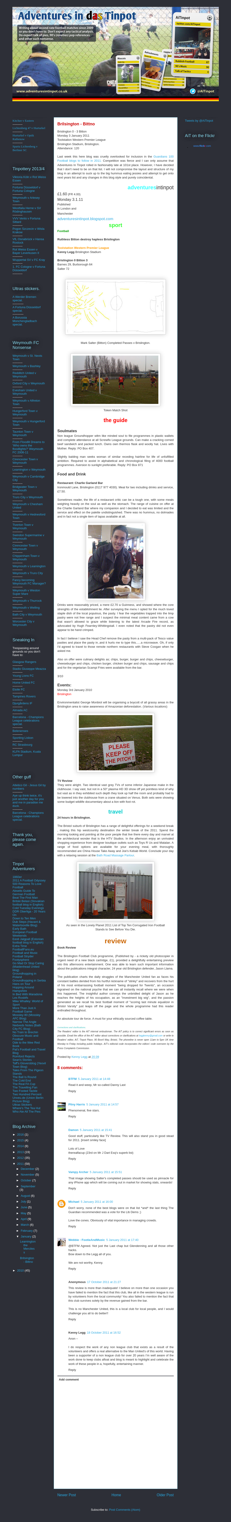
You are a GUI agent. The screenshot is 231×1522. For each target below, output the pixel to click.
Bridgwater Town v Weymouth (25, 488)
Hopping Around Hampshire (23, 989)
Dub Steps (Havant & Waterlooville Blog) (27, 923)
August (26, 1195)
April (24, 1219)
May (24, 1213)
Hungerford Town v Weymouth (25, 412)
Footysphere (21, 959)
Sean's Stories (22, 1060)
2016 (21, 1134)
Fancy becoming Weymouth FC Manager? (29, 581)
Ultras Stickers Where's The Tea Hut (26, 1106)
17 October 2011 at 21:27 (104, 1282)
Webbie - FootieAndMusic (86, 1240)
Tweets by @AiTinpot (199, 120)
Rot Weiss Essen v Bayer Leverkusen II (26, 251)
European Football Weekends (25, 933)
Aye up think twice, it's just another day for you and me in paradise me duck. (28, 801)
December (28, 1169)
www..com (202, 145)
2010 (21, 1270)
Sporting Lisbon (23, 737)
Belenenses (20, 731)
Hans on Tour (21, 984)
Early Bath (19, 928)
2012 (21, 1157)
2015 (21, 1140)
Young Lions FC (23, 675)
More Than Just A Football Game (24, 1009)
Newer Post (66, 1495)
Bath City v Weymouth (27, 614)
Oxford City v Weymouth (29, 383)
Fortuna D (19, 187)
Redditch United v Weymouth (24, 374)
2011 (21, 1163)
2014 (21, 1146)
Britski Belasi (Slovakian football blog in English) (29, 902)
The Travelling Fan (25, 1087)
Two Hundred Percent (27, 1094)
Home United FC (24, 682)
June (24, 1207)
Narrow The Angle (25, 1022)
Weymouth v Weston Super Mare (26, 592)
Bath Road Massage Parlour (115, 855)
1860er (17, 877)
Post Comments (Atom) (124, 1509)
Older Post (165, 1495)
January (26, 1236)
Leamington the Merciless (28, 1247)
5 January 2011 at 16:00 (97, 1201)
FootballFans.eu (23, 949)
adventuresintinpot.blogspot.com (85, 219)
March (25, 1224)
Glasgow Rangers (24, 662)
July (24, 1201)
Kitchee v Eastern (23, 120)
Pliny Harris (76, 1104)
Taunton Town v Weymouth (23, 433)
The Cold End (22, 1080)
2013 (21, 1152)
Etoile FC (19, 689)
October (26, 1180)
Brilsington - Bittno (27, 1259)
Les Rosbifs (20, 997)
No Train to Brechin (25, 1032)
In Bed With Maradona (27, 994)
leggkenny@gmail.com (151, 1035)
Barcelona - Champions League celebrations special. (28, 720)
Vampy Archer (78, 1172)
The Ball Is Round (24, 1077)
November (28, 1174)
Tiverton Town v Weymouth (23, 526)
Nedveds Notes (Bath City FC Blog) (27, 1027)
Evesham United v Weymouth (25, 391)
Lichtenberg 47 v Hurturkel (29, 128)
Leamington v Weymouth (29, 469)
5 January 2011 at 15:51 (106, 1172)
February (27, 1230)
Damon (73, 1130)
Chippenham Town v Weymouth (26, 557)
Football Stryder (23, 956)
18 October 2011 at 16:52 (104, 1332)
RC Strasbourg (22, 744)
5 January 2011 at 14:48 (94, 1079)
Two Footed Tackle (25, 1091)
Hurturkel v (23, 137)
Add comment (69, 1379)
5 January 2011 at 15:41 (96, 1130)
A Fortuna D (21, 307)
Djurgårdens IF (22, 703)
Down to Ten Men (24, 918)
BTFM (72, 1079)
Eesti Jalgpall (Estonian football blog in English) (28, 940)
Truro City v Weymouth (28, 497)
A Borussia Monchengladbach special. (25, 321)
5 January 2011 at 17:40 (122, 1240)
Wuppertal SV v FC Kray (29, 260)
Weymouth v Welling (26, 607)
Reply (72, 1091)
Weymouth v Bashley (27, 366)
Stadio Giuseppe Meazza (29, 668)
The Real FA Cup (24, 1084)
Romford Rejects (24, 1056)
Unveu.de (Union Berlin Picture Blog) (28, 1099)
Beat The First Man (25, 897)
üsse (29, 187)
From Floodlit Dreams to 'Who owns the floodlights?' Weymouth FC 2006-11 (29, 447)
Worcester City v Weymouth (23, 623)
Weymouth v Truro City (28, 573)
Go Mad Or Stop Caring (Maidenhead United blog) (28, 966)
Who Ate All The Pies (26, 1111)
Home (116, 1495)
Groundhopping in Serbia (29, 980)
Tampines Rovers (24, 696)
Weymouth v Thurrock (27, 600)
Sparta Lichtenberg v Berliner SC (25, 148)
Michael (74, 1201)
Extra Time (20, 946)
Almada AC (20, 710)
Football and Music (25, 953)
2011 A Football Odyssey (29, 880)
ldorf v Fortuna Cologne (26, 189)
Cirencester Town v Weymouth (25, 460)
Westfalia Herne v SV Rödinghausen (27, 209)
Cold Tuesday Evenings (28, 908)
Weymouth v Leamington (29, 566)
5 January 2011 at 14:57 (102, 1104)
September (28, 1186)
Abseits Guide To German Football (24, 892)
